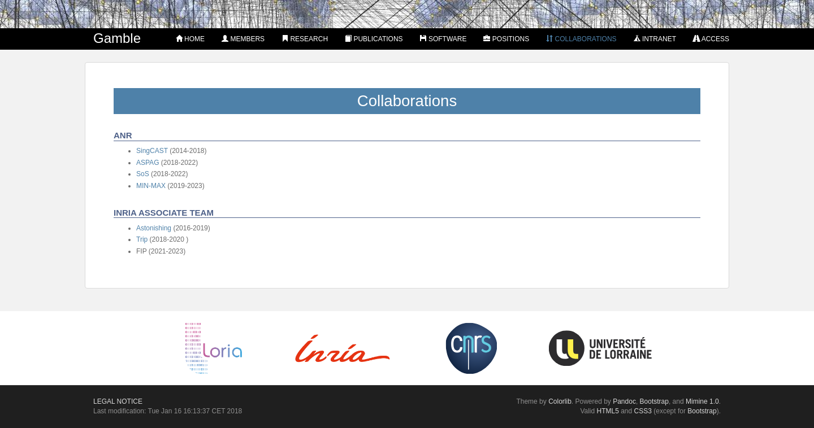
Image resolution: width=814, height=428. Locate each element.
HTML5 (608, 411)
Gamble (117, 38)
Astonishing (153, 228)
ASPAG (147, 163)
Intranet (655, 39)
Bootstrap (654, 401)
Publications (373, 39)
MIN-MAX (151, 186)
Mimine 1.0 (702, 401)
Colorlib (559, 401)
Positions (506, 39)
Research (305, 39)
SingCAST (152, 151)
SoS (142, 174)
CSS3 (643, 411)
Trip (142, 239)
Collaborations (581, 39)
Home (190, 39)
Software (443, 39)
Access (711, 39)
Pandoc (624, 401)
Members (243, 39)
